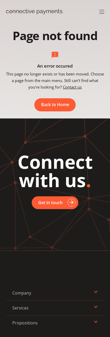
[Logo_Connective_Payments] (34, 11)
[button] (101, 11)
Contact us (72, 87)
